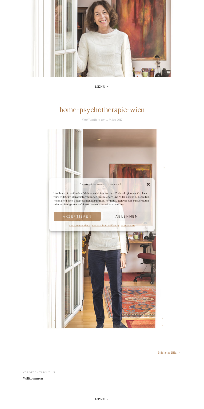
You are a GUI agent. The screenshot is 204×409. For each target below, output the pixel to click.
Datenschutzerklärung (105, 225)
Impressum (128, 225)
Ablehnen (126, 216)
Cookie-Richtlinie (79, 225)
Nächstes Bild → (169, 352)
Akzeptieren (77, 216)
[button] (148, 184)
